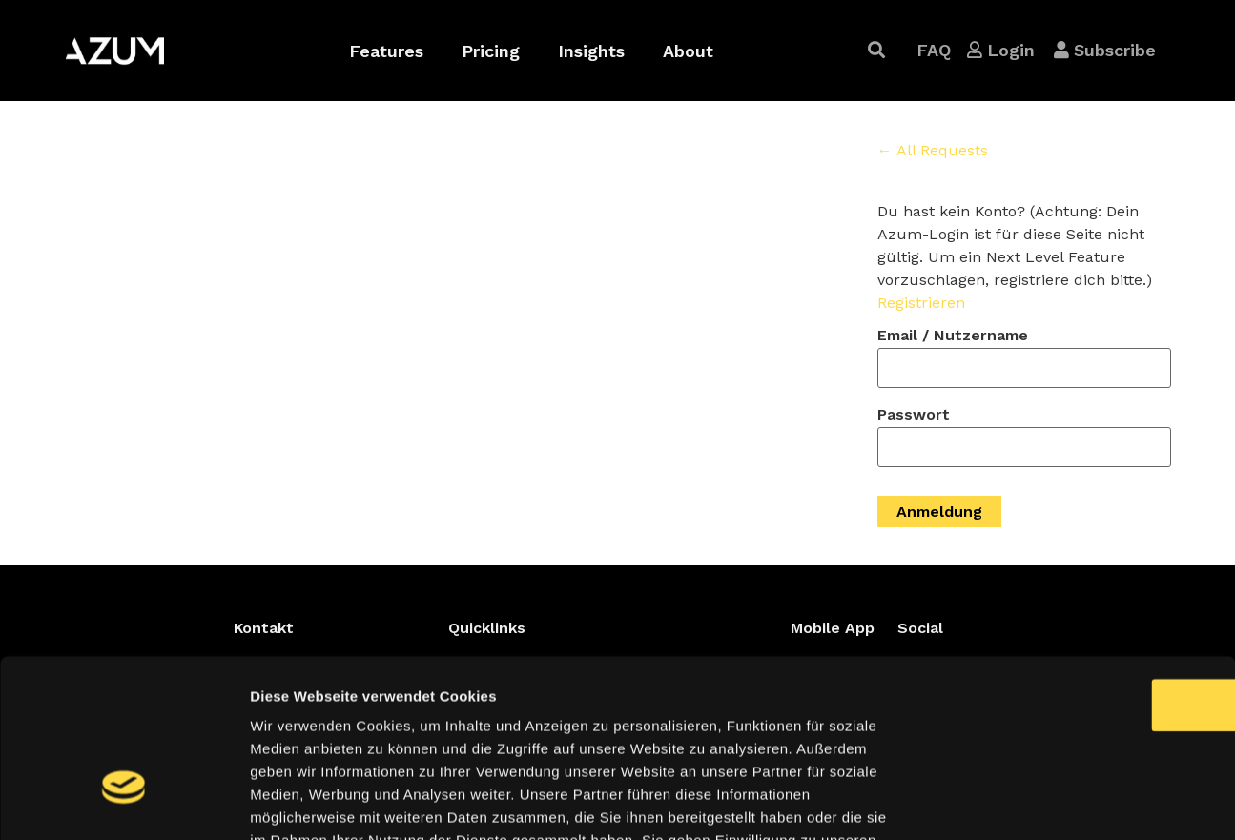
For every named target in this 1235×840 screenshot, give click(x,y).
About (688, 51)
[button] (876, 50)
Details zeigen (1014, 802)
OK (1076, 568)
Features (386, 51)
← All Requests (932, 150)
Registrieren (921, 303)
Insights (591, 51)
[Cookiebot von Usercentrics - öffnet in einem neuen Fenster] (123, 803)
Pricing (491, 51)
